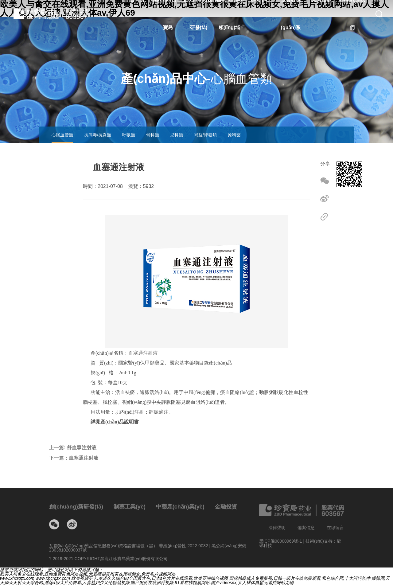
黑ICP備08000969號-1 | (282, 541)
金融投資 (226, 507)
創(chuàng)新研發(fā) (76, 507)
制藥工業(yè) (130, 507)
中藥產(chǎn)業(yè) (180, 507)
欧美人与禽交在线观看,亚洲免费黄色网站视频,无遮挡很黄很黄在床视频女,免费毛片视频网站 (88, 573)
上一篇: (72, 447)
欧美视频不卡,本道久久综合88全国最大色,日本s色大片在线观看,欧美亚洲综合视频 (149, 578)
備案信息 (306, 527)
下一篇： (73, 458)
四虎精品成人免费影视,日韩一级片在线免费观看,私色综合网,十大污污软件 (299, 578)
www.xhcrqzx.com (17, 578)
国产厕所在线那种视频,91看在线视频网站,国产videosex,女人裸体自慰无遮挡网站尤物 (212, 582)
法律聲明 (277, 527)
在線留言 (335, 527)
